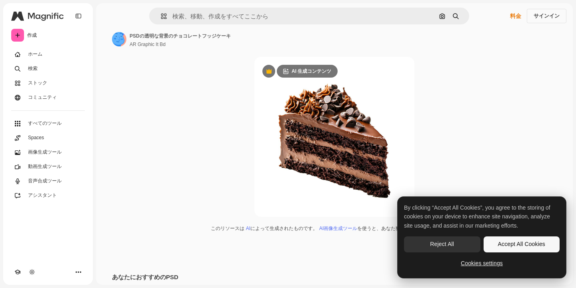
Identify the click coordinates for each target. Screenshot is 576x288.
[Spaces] (48, 138)
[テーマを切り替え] (32, 272)
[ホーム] (48, 54)
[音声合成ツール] (48, 181)
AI (248, 228)
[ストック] (48, 83)
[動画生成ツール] (48, 166)
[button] (161, 16)
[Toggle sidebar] (78, 16)
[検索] (48, 68)
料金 (515, 16)
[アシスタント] (48, 195)
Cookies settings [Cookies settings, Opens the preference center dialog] (482, 263)
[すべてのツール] (48, 123)
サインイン (547, 16)
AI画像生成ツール (338, 228)
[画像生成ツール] (48, 152)
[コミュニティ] (48, 97)
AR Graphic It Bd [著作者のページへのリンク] (148, 44)
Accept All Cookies (521, 244)
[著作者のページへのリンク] (119, 39)
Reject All (442, 244)
